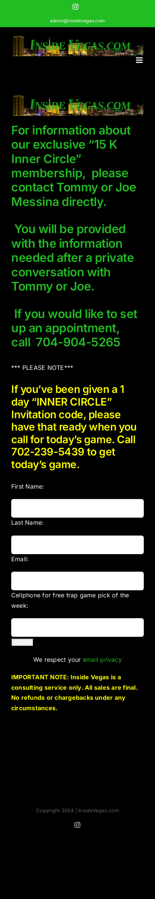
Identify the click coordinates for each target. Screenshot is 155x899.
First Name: (27, 486)
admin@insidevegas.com (77, 20)
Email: (20, 559)
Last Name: (27, 522)
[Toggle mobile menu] (140, 60)
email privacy (102, 659)
